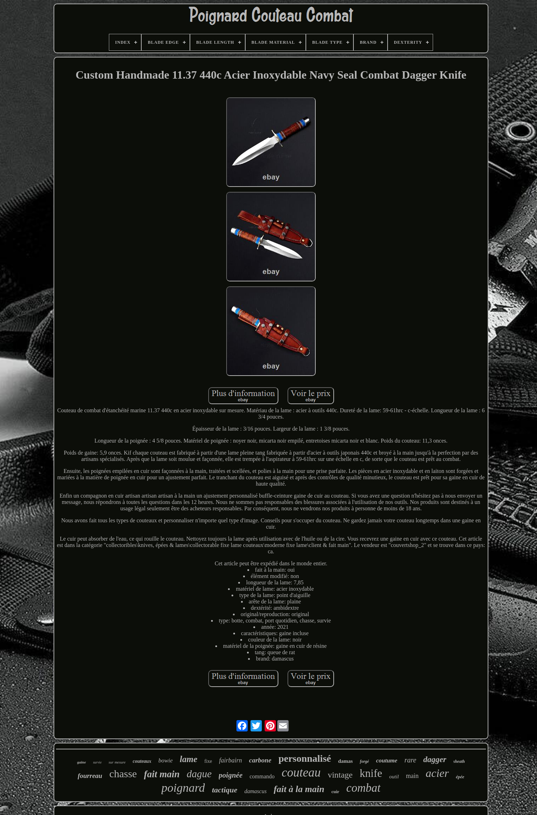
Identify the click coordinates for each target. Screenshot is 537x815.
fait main (161, 774)
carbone (260, 760)
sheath (459, 761)
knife (371, 773)
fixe (208, 761)
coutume (386, 760)
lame (188, 759)
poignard (183, 787)
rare (410, 760)
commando (261, 776)
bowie (165, 760)
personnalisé (304, 758)
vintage (340, 774)
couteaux (142, 761)
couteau (301, 772)
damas (345, 761)
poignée (231, 775)
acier (437, 773)
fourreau (90, 775)
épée (460, 776)
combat (363, 787)
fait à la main (299, 789)
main (412, 775)
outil (394, 776)
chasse (123, 773)
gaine (81, 762)
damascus (256, 791)
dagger (434, 759)
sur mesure (117, 762)
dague (199, 773)
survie (97, 762)
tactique (224, 789)
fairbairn (230, 760)
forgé (364, 761)
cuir (335, 791)
